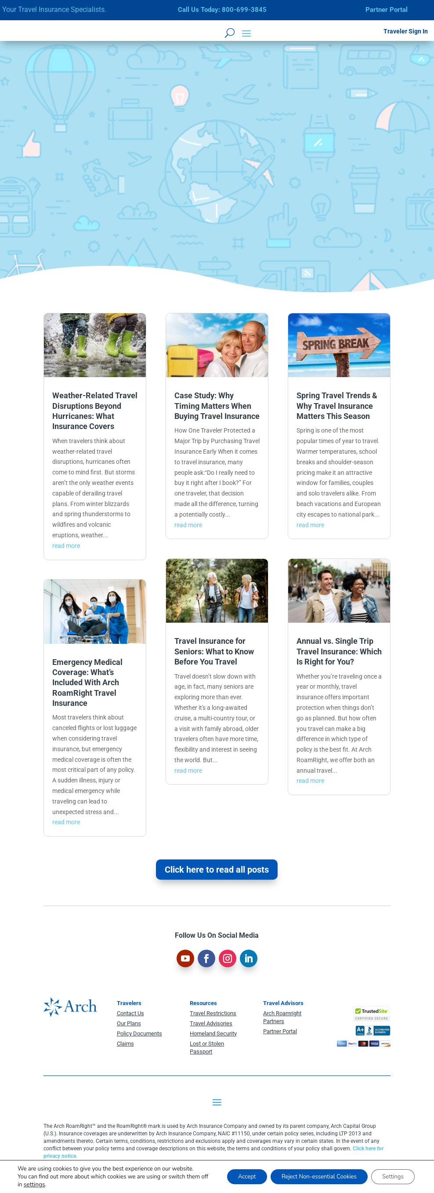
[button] (246, 33)
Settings (390, 1172)
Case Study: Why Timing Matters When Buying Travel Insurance (217, 406)
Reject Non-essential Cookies (308, 1172)
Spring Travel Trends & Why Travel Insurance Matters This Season (337, 406)
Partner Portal (386, 10)
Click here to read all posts (217, 869)
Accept (229, 1172)
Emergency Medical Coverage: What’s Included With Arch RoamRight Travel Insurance (87, 682)
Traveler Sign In (405, 31)
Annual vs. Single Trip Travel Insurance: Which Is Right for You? (339, 651)
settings (57, 1185)
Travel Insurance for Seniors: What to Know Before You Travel (214, 651)
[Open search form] (230, 33)
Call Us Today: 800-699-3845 (222, 10)
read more (66, 545)
